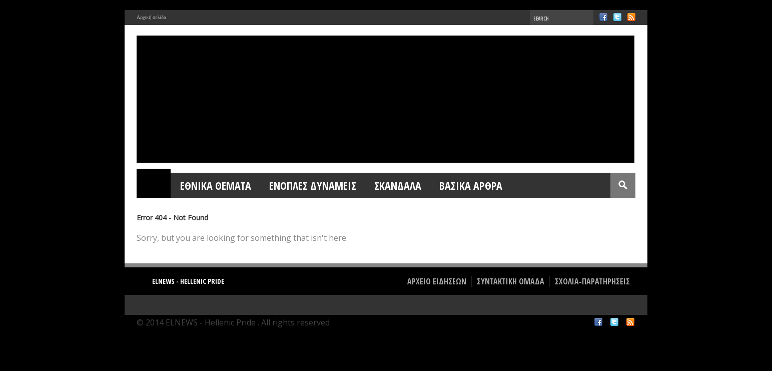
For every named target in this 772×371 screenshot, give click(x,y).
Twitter (617, 17)
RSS (631, 17)
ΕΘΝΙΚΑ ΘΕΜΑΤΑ (215, 185)
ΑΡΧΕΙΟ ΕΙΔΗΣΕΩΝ (436, 281)
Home (154, 185)
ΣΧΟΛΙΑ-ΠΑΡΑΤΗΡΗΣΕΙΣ (592, 281)
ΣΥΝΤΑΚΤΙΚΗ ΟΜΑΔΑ (510, 281)
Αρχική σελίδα (151, 17)
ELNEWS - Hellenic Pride (188, 281)
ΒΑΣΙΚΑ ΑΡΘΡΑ (470, 185)
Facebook (603, 17)
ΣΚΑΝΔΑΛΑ (397, 185)
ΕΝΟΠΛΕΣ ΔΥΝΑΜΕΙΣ (312, 185)
